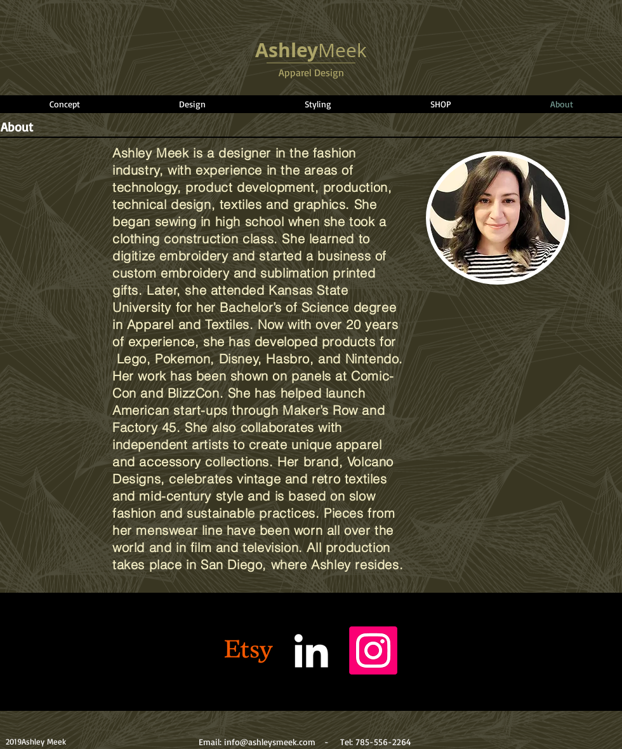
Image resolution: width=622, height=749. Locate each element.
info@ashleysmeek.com (269, 741)
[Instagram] (373, 650)
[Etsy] (249, 650)
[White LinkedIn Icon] (311, 650)
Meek (311, 50)
